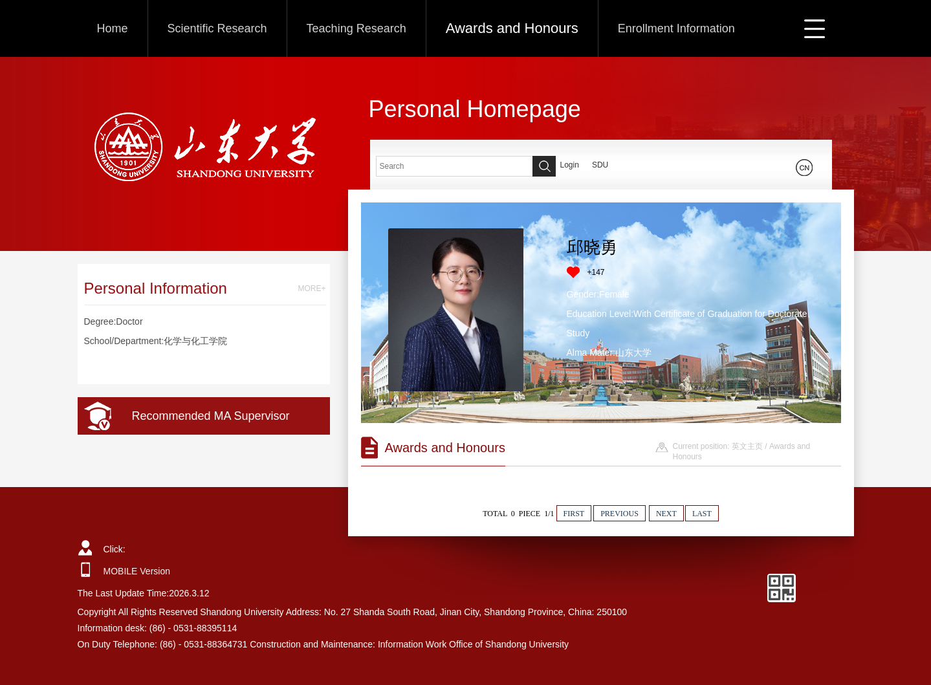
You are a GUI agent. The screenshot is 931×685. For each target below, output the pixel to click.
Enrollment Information (676, 28)
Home (112, 28)
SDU (600, 164)
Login (569, 164)
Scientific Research (217, 28)
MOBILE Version (137, 571)
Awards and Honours (512, 28)
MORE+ (311, 288)
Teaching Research (356, 28)
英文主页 (747, 446)
